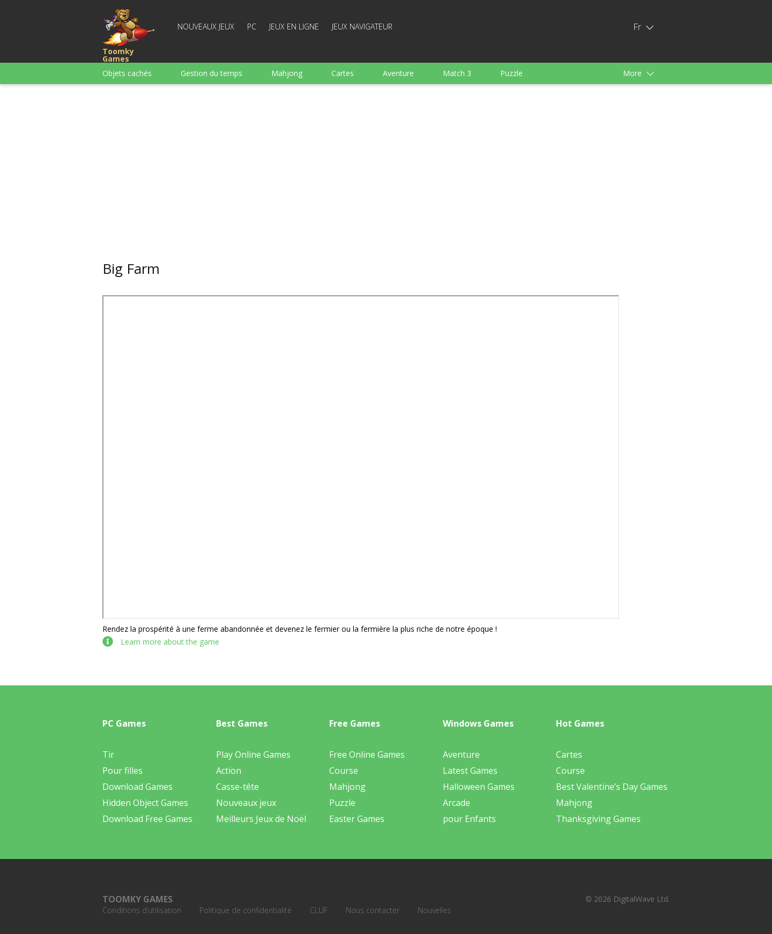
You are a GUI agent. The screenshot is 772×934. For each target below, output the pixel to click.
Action (228, 770)
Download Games (137, 787)
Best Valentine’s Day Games (611, 787)
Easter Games (356, 819)
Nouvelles (434, 910)
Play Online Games (253, 754)
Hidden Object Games (145, 803)
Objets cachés (127, 73)
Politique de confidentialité (245, 910)
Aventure (398, 73)
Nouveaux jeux (205, 26)
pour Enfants (469, 819)
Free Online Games (367, 754)
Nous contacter (372, 910)
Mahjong (286, 73)
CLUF (319, 910)
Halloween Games (479, 787)
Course (343, 770)
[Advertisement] (386, 173)
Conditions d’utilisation (141, 910)
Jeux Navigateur (362, 26)
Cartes (342, 73)
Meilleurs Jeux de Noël (261, 819)
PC (251, 26)
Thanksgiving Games (598, 819)
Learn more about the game (160, 642)
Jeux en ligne (294, 26)
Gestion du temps (211, 73)
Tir (108, 754)
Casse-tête (237, 787)
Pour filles (122, 770)
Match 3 (457, 73)
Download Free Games (147, 819)
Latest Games (470, 770)
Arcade (456, 803)
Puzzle (511, 73)
